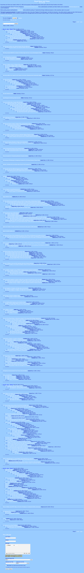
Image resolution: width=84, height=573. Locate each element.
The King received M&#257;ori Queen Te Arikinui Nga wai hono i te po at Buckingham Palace (22, 52)
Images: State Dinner (12, 428)
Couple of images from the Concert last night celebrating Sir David (19, 220)
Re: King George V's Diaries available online (14, 296)
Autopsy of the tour (9, 485)
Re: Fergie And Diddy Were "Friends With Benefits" (16, 103)
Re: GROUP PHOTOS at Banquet (15, 326)
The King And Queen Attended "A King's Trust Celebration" (15, 141)
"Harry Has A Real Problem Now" (15, 482)
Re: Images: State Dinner (15, 429)
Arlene (9, 408)
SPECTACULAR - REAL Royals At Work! (13, 385)
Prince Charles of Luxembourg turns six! (11, 189)
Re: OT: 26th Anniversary (10, 80)
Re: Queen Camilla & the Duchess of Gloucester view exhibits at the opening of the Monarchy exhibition (27, 245)
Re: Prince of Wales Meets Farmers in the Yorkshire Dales (17, 304)
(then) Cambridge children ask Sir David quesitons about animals (21, 214)
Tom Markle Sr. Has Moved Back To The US (19, 387)
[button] (27, 555)
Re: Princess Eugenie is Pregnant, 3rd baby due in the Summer (18, 289)
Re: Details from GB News (13, 395)
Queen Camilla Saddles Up (8, 231)
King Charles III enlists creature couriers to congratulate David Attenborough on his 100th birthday (25, 217)
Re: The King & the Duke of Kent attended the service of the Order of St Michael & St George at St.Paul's (27, 236)
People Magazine (9, 500)
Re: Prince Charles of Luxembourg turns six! (14, 190)
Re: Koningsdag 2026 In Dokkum (12, 513)
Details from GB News (10, 394)
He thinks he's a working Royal (11, 492)
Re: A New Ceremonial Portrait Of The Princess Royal (16, 149)
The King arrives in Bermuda (9, 355)
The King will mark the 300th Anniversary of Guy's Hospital (15, 168)
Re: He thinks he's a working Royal (15, 494)
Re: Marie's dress (13, 342)
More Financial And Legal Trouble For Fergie (17, 104)
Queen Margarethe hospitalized (9, 57)
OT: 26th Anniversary (7, 79)
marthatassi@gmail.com (74, 6)
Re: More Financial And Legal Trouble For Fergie (20, 105)
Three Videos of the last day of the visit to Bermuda (16, 364)
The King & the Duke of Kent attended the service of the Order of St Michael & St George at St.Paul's (24, 235)
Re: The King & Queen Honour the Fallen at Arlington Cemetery (21, 443)
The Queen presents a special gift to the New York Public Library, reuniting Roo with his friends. (28, 446)
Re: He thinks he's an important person (16, 497)
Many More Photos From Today (19, 323)
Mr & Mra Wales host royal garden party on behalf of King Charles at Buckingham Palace (21, 201)
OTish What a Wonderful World (11, 213)
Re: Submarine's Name (19, 436)
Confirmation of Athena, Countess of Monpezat (13, 338)
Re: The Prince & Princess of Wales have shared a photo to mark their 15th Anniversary (26, 462)
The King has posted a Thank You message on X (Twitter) (17, 365)
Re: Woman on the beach (13, 479)
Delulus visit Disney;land (10, 30)
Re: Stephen (8, 177)
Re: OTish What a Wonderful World (15, 216)
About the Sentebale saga (10, 481)
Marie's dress (10, 341)
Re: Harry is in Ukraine (12, 491)
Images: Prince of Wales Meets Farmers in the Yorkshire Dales (18, 303)
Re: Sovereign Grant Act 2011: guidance (18, 272)
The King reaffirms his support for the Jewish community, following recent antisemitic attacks (22, 75)
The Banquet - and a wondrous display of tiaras (15, 320)
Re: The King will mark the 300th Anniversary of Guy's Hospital (18, 169)
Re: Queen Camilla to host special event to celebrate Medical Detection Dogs (21, 135)
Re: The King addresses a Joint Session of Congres (18, 420)
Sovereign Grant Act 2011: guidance (15, 271)
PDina (6, 486)
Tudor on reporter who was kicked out (13, 487)
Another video (8, 358)
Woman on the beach (9, 477)
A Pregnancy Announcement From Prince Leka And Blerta (15, 370)
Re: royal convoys (18, 453)
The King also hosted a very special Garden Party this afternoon (16, 46)
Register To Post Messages (6, 15)
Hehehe (7, 484)
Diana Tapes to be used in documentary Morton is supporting (16, 393)
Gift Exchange (8, 417)
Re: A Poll (7, 519)
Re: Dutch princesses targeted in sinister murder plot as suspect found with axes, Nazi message (25, 280)
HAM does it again (9, 469)
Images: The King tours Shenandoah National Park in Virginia (20, 448)
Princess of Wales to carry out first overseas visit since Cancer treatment (18, 263)
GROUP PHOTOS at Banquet (11, 325)
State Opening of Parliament (9, 117)
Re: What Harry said (12, 471)
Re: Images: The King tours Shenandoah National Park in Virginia (24, 450)
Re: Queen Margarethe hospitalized (12, 58)
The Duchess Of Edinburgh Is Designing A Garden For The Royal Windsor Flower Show (21, 160)
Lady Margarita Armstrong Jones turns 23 (11, 97)
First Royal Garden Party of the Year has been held (13, 251)
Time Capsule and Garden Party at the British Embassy (16, 414)
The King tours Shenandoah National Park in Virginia (16, 447)
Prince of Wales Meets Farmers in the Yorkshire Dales (14, 302)
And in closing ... (8, 439)
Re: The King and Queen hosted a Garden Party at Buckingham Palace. (20, 124)
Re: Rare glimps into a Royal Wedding (13, 526)
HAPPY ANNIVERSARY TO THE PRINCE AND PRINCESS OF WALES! (18, 458)
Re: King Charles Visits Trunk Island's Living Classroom (19, 357)
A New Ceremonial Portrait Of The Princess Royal (13, 148)
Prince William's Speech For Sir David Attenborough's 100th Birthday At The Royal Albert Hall (24, 221)
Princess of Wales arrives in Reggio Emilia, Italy (13, 64)
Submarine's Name (16, 435)
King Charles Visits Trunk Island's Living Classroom (16, 356)
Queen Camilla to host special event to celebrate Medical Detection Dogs (18, 134)
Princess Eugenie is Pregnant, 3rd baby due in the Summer (15, 288)
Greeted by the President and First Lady (13, 413)
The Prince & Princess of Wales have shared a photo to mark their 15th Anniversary (22, 461)
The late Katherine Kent (8, 93)
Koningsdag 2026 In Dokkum (9, 511)
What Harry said (8, 470)
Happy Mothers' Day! (7, 196)
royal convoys (15, 452)
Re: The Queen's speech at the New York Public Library (19, 445)
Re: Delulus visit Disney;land (14, 31)
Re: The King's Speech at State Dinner (18, 434)
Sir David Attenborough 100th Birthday (11, 212)
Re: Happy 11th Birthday (10, 376)
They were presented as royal (18, 473)
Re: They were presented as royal (22, 474)
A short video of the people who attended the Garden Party (17, 207)
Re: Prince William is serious (11, 310)
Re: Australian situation (22, 475)
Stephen (5, 176)
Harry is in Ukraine (9, 490)
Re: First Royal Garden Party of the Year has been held (16, 252)
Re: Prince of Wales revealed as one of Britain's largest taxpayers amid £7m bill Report (23, 270)
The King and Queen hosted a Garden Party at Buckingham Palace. (17, 123)
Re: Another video (11, 360)
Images (6, 243)
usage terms (20, 10)
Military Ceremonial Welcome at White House (14, 416)
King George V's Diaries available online (11, 295)
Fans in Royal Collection (13, 246)
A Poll (4, 518)
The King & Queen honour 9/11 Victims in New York (16, 437)
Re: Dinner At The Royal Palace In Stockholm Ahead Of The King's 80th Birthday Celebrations (25, 319)
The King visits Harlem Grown (11, 438)
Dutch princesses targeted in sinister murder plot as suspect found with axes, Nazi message (22, 279)
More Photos (8, 512)
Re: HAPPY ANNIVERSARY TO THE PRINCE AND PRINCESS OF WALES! (21, 459)
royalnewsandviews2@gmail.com (31, 6)
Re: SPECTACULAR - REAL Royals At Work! (17, 386)
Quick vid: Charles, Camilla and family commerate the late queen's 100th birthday (20, 226)
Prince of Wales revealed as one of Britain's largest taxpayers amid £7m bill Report (20, 269)
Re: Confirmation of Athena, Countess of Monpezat (16, 339)
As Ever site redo (8, 39)
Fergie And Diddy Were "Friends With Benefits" (13, 102)
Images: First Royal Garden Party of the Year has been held (17, 257)
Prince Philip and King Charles (14, 125)
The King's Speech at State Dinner (15, 432)
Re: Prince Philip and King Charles (17, 126)
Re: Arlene (12, 409)
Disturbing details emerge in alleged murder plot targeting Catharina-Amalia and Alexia (23, 282)
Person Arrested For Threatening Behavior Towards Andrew (15, 155)
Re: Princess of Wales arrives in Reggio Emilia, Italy (16, 65)
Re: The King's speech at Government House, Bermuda (19, 363)
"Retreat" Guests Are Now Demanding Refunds (17, 488)
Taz (6, 499)
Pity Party (7, 483)
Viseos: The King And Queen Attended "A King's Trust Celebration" (19, 143)
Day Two (7, 67)
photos (6, 460)
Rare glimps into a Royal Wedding (10, 525)
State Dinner (7, 422)
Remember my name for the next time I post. (16, 567)
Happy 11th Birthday (7, 375)
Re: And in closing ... (12, 440)
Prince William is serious (8, 309)
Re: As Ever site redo (12, 40)
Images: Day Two (11, 68)
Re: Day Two (10, 69)
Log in (14, 18)
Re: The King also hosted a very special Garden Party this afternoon (19, 47)
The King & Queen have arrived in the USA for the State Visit (15, 405)
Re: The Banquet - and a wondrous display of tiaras (18, 321)
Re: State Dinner (11, 423)
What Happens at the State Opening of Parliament (15, 118)
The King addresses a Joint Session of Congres (15, 419)
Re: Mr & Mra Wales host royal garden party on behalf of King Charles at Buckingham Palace (24, 202)
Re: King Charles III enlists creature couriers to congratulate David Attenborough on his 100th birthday (29, 218)
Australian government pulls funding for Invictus (15, 35)
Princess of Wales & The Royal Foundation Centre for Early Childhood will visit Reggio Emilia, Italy (26, 264)
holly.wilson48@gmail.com (14, 7)
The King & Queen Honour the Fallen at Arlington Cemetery (17, 441)
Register (16, 545)
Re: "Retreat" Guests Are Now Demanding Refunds (21, 489)
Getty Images (8, 206)
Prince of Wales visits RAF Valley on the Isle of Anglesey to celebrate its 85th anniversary (21, 506)
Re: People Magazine (12, 501)
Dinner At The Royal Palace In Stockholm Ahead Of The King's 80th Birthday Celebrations (22, 318)
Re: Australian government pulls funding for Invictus (18, 36)
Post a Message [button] (42, 2)
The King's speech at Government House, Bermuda (16, 362)
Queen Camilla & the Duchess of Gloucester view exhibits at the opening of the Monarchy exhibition (24, 242)
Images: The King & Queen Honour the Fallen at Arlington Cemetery (22, 442)
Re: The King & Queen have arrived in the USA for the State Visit (18, 406)
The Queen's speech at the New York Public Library (16, 444)
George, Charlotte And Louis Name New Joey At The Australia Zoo (17, 164)
